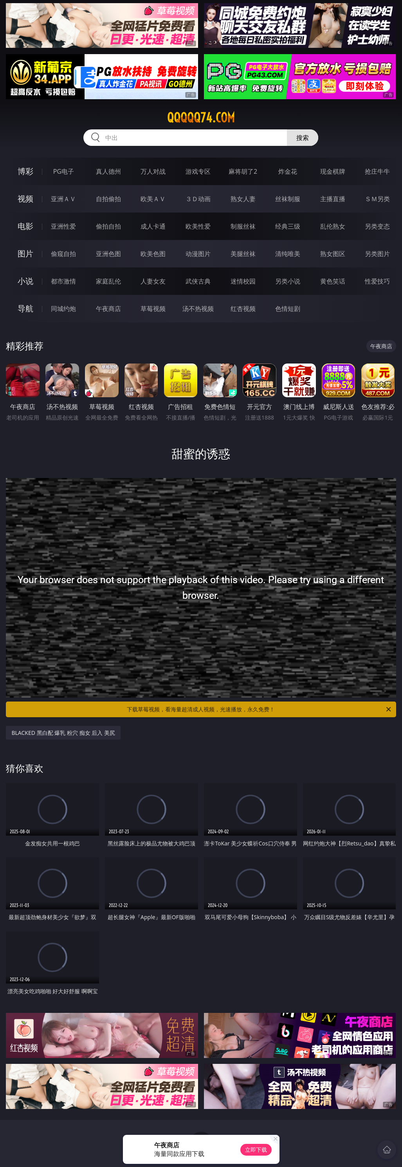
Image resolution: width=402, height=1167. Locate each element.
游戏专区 (198, 171)
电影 (25, 226)
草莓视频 (153, 308)
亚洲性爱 (63, 226)
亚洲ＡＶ (63, 198)
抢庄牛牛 (377, 171)
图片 (25, 253)
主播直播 (332, 198)
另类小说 (287, 281)
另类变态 (377, 226)
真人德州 (108, 171)
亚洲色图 (108, 253)
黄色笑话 (332, 281)
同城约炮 (63, 308)
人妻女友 (153, 281)
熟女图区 (332, 253)
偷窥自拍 (63, 253)
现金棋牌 (332, 171)
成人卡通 (153, 226)
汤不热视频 (198, 308)
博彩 (25, 171)
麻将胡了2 (243, 171)
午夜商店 (108, 308)
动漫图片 (198, 253)
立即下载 (256, 1149)
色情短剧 (287, 308)
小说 (25, 281)
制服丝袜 (243, 226)
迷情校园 (243, 281)
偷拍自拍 (108, 226)
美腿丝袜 (243, 253)
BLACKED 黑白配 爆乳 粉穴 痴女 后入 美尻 (63, 732)
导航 (25, 308)
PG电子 (63, 171)
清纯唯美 (287, 253)
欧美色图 (153, 253)
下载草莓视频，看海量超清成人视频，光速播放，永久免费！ (259, 709)
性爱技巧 (377, 281)
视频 (25, 198)
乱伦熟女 (332, 226)
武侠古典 (198, 281)
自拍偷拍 (108, 198)
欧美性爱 (198, 226)
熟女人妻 (243, 198)
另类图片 (377, 253)
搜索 (302, 137)
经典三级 (287, 226)
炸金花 (287, 171)
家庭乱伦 (108, 281)
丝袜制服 (287, 198)
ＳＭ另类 (377, 198)
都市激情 (63, 281)
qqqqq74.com (201, 117)
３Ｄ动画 (198, 198)
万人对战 (153, 171)
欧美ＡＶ (153, 198)
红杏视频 (243, 308)
